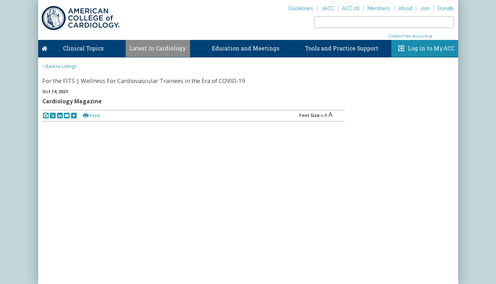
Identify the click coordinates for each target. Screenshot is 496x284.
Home (44, 47)
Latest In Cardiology (158, 48)
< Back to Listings (59, 66)
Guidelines (300, 8)
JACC (327, 8)
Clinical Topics (83, 48)
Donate (446, 8)
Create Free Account (408, 36)
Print (95, 115)
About (405, 8)
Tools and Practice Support (341, 48)
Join (424, 8)
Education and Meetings (245, 48)
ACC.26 (350, 8)
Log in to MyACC (431, 48)
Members (379, 8)
